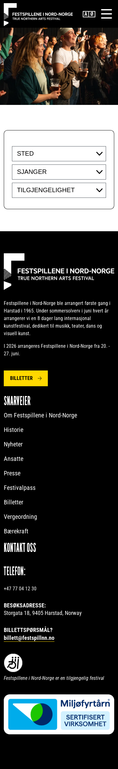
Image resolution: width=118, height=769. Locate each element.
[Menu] (106, 14)
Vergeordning (20, 516)
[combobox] (59, 154)
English (86, 14)
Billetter (21, 378)
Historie (13, 429)
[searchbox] (55, 153)
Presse (12, 473)
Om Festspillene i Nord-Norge (40, 415)
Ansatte (13, 458)
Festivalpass (20, 487)
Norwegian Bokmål (92, 14)
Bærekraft (16, 531)
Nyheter (13, 444)
